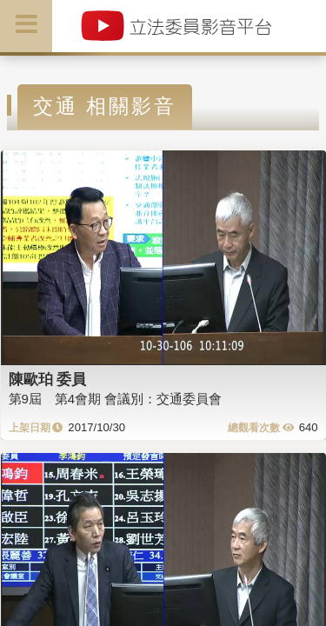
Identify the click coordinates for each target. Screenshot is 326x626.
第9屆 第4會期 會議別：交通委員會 (116, 398)
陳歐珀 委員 (48, 379)
